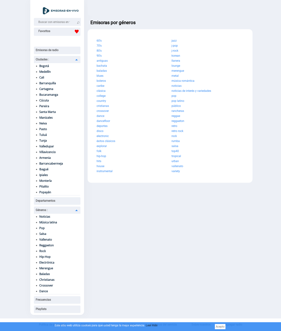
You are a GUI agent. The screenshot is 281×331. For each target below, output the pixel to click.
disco (100, 131)
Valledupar (46, 146)
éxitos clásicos (106, 141)
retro (174, 126)
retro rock (177, 131)
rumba (176, 141)
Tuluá (43, 135)
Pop (42, 228)
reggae (176, 116)
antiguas (102, 60)
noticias (177, 86)
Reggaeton (46, 245)
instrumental (105, 171)
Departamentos (45, 200)
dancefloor (103, 121)
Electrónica (46, 262)
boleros (101, 80)
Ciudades (42, 59)
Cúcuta (44, 100)
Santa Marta (47, 112)
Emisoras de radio (47, 50)
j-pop (175, 45)
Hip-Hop (45, 257)
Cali (41, 77)
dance (100, 116)
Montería (45, 181)
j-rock (175, 50)
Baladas (44, 274)
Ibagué (43, 169)
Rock (42, 251)
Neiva (43, 123)
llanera (176, 60)
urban (175, 161)
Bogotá (44, 66)
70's (99, 45)
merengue (178, 70)
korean (176, 55)
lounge (176, 65)
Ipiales (43, 175)
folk (99, 151)
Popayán (45, 192)
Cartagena (46, 89)
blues (100, 75)
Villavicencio (47, 152)
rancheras (178, 111)
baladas (102, 70)
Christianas (46, 280)
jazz (174, 40)
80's (99, 50)
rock (174, 136)
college (101, 96)
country (101, 101)
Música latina (48, 222)
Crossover (46, 285)
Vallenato (45, 240)
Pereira (44, 106)
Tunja (43, 141)
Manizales (46, 118)
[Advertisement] (170, 9)
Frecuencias (43, 299)
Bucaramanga (48, 95)
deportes (102, 126)
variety (176, 171)
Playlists (41, 309)
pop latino (178, 101)
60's (99, 40)
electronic (103, 136)
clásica (101, 91)
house (100, 166)
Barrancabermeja (51, 164)
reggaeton (178, 121)
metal (175, 75)
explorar (102, 146)
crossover (103, 111)
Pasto (43, 129)
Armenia (45, 158)
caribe (100, 86)
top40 (175, 151)
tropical (176, 156)
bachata (102, 65)
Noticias (44, 217)
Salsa (42, 234)
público (176, 106)
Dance (43, 291)
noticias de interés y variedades (191, 91)
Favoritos (59, 32)
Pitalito (44, 186)
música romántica (183, 80)
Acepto (220, 326)
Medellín (45, 72)
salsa (175, 146)
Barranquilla (47, 83)
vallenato (177, 166)
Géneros (41, 210)
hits (99, 161)
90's (99, 55)
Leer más (151, 325)
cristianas (103, 106)
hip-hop (101, 156)
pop (174, 96)
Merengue (46, 268)
